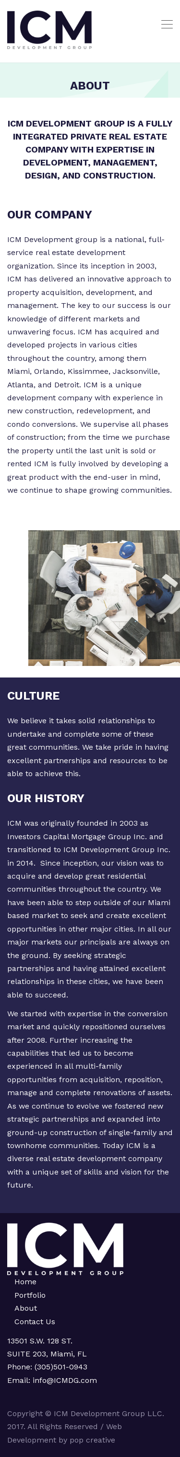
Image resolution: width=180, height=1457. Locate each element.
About (25, 1308)
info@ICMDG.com (63, 1380)
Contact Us (34, 1321)
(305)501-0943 (61, 1366)
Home (25, 1281)
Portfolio (30, 1295)
